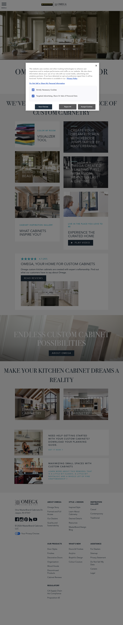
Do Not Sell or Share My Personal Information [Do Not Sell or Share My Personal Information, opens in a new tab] (47, 83)
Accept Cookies (86, 107)
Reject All (67, 107)
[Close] (96, 65)
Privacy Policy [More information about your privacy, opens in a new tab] (72, 78)
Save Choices (43, 107)
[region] (62, 87)
